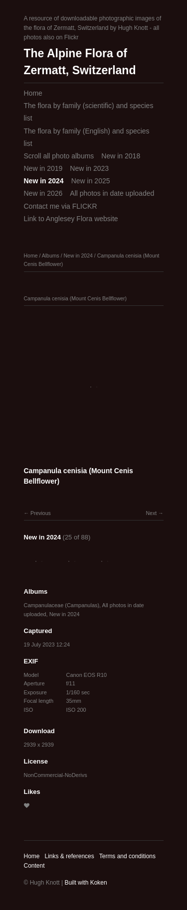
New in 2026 (43, 193)
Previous (40, 513)
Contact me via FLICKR (60, 206)
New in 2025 (90, 181)
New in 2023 (89, 168)
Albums (50, 256)
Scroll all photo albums (59, 156)
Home (33, 93)
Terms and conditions (127, 856)
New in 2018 (120, 156)
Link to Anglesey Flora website (71, 219)
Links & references (69, 856)
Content (34, 865)
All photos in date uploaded (112, 193)
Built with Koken (85, 882)
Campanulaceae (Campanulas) (62, 605)
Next (151, 513)
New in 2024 (44, 181)
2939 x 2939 (39, 745)
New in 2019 (43, 168)
